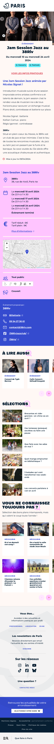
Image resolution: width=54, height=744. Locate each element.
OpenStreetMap (40, 267)
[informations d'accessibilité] (17, 283)
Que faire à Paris (23, 738)
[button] (27, 252)
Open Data (21, 725)
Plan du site (27, 729)
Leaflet (27, 267)
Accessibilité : (36, 721)
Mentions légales (8, 721)
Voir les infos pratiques (27, 73)
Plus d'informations (22, 231)
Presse (11, 725)
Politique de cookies (37, 725)
